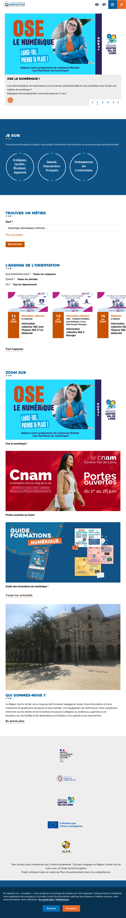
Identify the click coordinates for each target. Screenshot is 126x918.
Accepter (71, 908)
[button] (92, 102)
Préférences (62, 899)
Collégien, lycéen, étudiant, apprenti (20, 166)
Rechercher (15, 244)
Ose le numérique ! (16, 443)
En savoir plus (15, 721)
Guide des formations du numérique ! (27, 586)
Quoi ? (9, 221)
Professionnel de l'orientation (84, 166)
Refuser (51, 908)
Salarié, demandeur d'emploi (51, 166)
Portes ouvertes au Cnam (20, 514)
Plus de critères (14, 234)
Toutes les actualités (19, 595)
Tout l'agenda (14, 349)
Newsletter (97, 4)
